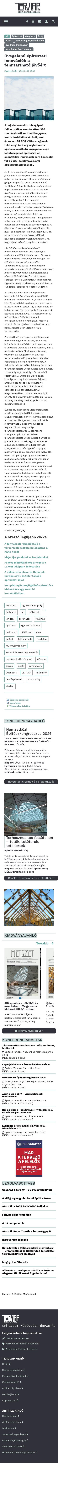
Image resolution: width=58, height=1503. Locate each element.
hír (22, 612)
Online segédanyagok (15, 1440)
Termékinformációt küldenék (20, 1343)
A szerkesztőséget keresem (19, 1349)
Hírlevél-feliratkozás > (29, 1030)
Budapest (11, 605)
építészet (11, 612)
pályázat (34, 612)
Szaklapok (9, 1428)
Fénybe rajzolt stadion (16, 1214)
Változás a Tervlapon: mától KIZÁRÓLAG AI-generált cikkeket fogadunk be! (28, 1272)
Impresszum (10, 1400)
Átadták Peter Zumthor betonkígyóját (26, 1231)
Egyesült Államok (30, 625)
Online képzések (12, 1388)
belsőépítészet (14, 679)
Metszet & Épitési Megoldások (19, 1294)
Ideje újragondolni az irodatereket (26, 557)
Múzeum (41, 659)
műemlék (41, 672)
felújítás (40, 618)
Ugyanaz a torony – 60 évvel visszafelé (27, 1189)
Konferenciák (10, 1416)
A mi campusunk (13, 1223)
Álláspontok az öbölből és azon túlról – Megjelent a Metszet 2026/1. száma (21, 1006)
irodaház (42, 639)
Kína (38, 632)
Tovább (42, 943)
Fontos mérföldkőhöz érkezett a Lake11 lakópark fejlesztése (25, 564)
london (10, 618)
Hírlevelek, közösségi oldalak (19, 1452)
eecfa (21, 666)
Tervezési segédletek (15, 1434)
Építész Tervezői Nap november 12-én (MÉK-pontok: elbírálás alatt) (24, 1134)
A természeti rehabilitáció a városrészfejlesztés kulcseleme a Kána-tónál (26, 547)
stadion (10, 686)
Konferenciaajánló (13, 1370)
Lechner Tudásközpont (19, 659)
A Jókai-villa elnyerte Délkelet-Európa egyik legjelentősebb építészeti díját (24, 575)
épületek (11, 625)
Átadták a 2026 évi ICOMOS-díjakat (25, 1206)
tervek (9, 666)
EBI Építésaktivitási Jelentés (22, 652)
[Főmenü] (6, 22)
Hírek (6, 1363)
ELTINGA (26, 672)
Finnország (34, 679)
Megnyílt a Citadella (15, 1262)
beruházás (25, 618)
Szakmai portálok (13, 1446)
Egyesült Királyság (32, 605)
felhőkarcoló (25, 639)
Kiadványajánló (11, 1382)
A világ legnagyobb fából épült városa (26, 1198)
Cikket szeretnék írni (15, 1338)
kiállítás (26, 632)
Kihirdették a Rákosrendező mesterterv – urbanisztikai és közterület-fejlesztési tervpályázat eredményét (28, 1250)
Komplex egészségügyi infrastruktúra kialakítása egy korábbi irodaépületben (28, 589)
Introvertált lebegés (15, 1239)
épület (9, 639)
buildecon (11, 632)
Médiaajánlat (10, 1394)
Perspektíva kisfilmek (15, 1376)
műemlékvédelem (16, 645)
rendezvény (35, 666)
